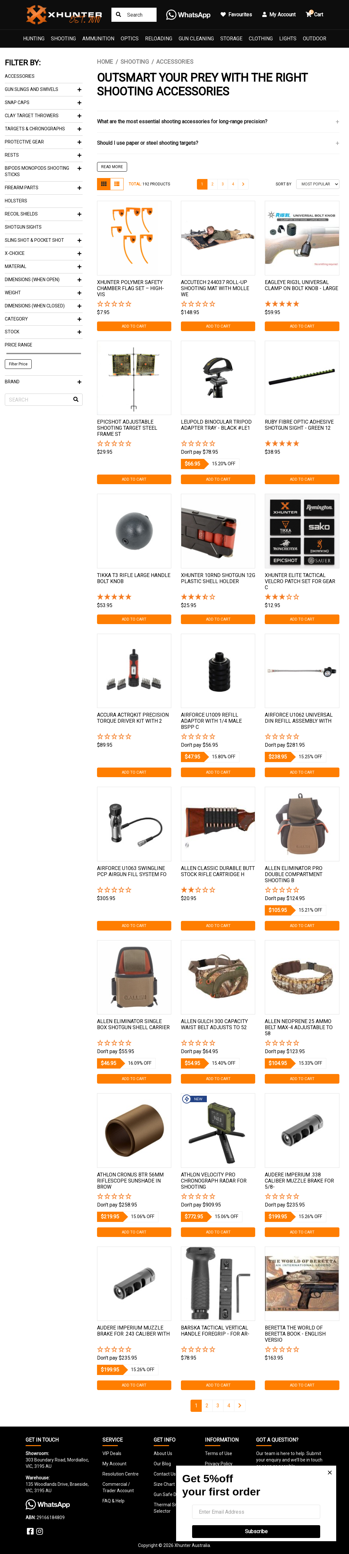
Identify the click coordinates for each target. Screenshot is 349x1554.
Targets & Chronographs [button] (43, 128)
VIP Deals (111, 1453)
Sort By (283, 184)
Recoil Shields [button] (43, 213)
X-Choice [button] (43, 253)
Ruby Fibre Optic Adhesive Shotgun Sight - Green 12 (299, 425)
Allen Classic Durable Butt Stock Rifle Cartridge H (218, 871)
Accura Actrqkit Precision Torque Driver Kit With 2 (133, 718)
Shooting (63, 39)
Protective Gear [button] (43, 141)
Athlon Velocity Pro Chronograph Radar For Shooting (214, 1181)
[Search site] (118, 15)
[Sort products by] (317, 184)
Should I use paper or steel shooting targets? (147, 143)
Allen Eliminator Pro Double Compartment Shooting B (293, 874)
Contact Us (165, 1474)
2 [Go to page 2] (212, 184)
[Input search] (134, 15)
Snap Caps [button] (43, 102)
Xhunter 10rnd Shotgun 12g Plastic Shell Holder (218, 578)
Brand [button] (43, 381)
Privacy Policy (218, 1463)
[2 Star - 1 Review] (218, 890)
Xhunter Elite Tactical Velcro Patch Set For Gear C (300, 581)
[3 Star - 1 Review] (302, 597)
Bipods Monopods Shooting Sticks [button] (43, 171)
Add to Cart (134, 326)
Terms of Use (218, 1453)
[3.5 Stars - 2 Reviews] (218, 597)
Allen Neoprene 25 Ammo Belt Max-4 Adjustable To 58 (299, 1027)
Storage (231, 39)
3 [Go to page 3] (223, 184)
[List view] (117, 184)
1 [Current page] (202, 184)
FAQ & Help (113, 1500)
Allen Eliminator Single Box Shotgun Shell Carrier (133, 1024)
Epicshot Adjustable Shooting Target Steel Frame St (127, 428)
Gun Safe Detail (169, 1494)
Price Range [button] (18, 344)
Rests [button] (43, 155)
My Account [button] (279, 15)
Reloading (158, 39)
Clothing (261, 39)
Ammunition (98, 39)
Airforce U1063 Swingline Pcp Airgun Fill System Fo (131, 871)
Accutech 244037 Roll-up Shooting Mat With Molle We (215, 288)
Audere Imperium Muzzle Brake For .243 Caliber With (133, 1331)
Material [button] (43, 266)
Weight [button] (43, 292)
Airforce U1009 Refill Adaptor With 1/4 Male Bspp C (211, 721)
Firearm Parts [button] (43, 187)
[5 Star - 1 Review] (302, 304)
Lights (287, 39)
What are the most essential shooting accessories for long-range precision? (182, 121)
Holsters (16, 200)
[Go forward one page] (243, 184)
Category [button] (43, 318)
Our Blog (162, 1463)
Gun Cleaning (196, 39)
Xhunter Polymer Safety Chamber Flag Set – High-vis (130, 288)
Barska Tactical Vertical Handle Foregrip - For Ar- (215, 1331)
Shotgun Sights (23, 227)
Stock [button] (43, 331)
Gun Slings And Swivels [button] (43, 89)
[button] (134, 304)
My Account (114, 1463)
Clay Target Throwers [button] (43, 115)
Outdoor (314, 39)
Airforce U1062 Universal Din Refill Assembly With (299, 718)
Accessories (20, 76)
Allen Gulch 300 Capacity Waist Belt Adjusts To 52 (214, 1024)
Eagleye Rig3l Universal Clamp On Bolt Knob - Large (301, 285)
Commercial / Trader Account (118, 1487)
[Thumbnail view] (103, 184)
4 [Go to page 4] (233, 184)
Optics (130, 39)
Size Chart (164, 1484)
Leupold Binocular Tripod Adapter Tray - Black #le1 (216, 425)
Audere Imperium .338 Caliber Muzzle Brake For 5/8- (299, 1181)
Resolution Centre (120, 1474)
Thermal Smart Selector (169, 1508)
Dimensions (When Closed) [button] (43, 305)
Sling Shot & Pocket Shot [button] (43, 240)
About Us (163, 1453)
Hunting (34, 39)
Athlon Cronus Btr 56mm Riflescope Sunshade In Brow (130, 1181)
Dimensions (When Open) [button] (43, 279)
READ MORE (112, 167)
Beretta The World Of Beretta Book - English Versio (295, 1334)
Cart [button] (314, 14)
